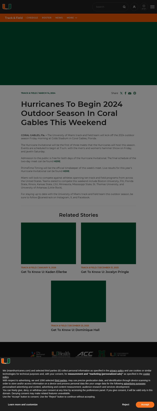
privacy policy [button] (117, 370)
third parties (61, 380)
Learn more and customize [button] (23, 404)
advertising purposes (134, 383)
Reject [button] (125, 404)
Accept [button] (145, 404)
